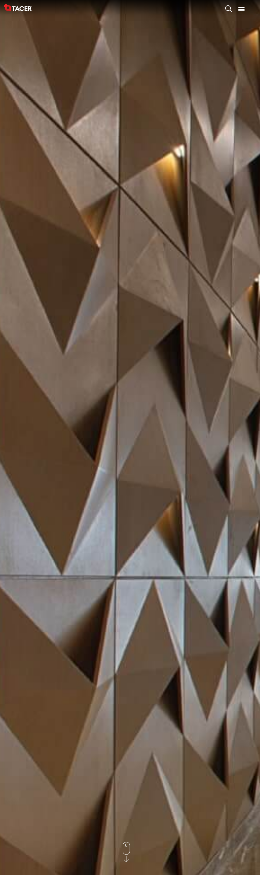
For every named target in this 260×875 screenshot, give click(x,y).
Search (229, 9)
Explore (130, 468)
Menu (241, 7)
